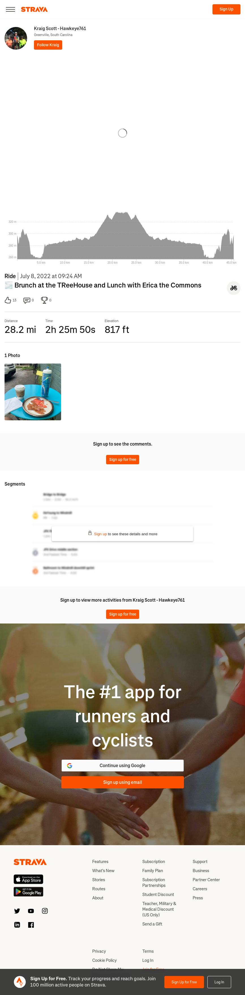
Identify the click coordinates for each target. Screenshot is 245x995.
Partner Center (206, 880)
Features (100, 861)
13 (10, 300)
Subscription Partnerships (154, 882)
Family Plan (152, 871)
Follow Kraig (48, 45)
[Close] (10, 9)
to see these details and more (123, 533)
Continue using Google (106, 765)
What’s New (103, 871)
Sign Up (226, 9)
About (97, 898)
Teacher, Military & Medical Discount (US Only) (159, 909)
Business (201, 871)
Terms (148, 951)
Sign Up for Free (184, 982)
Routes (98, 889)
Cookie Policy (104, 960)
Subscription (153, 861)
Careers (200, 889)
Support (200, 861)
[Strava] (34, 9)
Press (198, 898)
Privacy (99, 951)
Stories (98, 880)
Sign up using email (122, 782)
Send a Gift (152, 924)
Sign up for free (122, 459)
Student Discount (158, 894)
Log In (219, 982)
